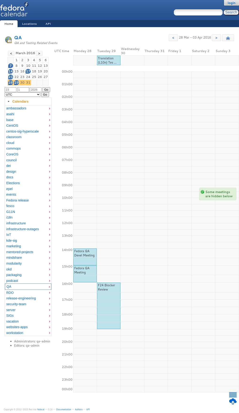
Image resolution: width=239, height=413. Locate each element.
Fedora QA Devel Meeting (84, 253)
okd (9, 269)
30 (22, 82)
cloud (10, 143)
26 (40, 77)
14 (10, 71)
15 (16, 71)
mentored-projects (19, 252)
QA (18, 37)
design (11, 171)
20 (46, 71)
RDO (10, 292)
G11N (10, 212)
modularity (14, 263)
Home (8, 24)
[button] (173, 37)
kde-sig (11, 240)
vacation (12, 321)
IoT (8, 235)
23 (22, 77)
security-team (16, 304)
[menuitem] (28, 108)
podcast (12, 281)
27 (46, 77)
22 (16, 77)
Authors (79, 409)
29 (16, 82)
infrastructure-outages (22, 229)
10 (28, 66)
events (11, 194)
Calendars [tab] (17, 101)
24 (28, 77)
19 (40, 71)
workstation (14, 333)
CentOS (12, 125)
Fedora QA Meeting (82, 270)
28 (10, 82)
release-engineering (21, 298)
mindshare (14, 257)
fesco (10, 206)
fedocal (41, 409)
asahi (10, 114)
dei (8, 166)
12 (40, 66)
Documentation (63, 409)
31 (28, 82)
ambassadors (16, 108)
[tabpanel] (28, 220)
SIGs (10, 315)
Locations (29, 24)
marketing (13, 246)
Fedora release (17, 200)
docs (9, 177)
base (10, 120)
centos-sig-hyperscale (22, 131)
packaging (14, 275)
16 (22, 71)
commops (13, 148)
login (231, 3)
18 (34, 71)
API (48, 24)
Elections (13, 183)
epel (9, 189)
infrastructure (16, 223)
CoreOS (12, 154)
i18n (9, 217)
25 (34, 77)
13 (46, 66)
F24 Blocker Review (106, 287)
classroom (14, 137)
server (11, 310)
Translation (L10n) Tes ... (107, 60)
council (11, 160)
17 (28, 71)
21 (10, 77)
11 (34, 66)
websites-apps (17, 327)
